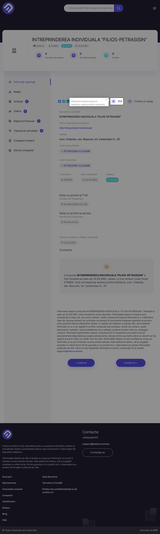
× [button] (106, 99)
